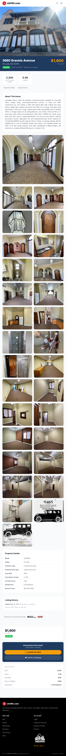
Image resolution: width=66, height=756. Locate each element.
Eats (3, 719)
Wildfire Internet (12, 753)
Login (35, 719)
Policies (36, 729)
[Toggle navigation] (61, 3)
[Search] (57, 3)
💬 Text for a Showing (33, 657)
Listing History (22, 88)
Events (4, 722)
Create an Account (40, 722)
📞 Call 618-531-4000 (33, 652)
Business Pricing (39, 726)
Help (4, 736)
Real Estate (6, 726)
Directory (5, 729)
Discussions (6, 732)
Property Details (9, 88)
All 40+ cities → (39, 746)
